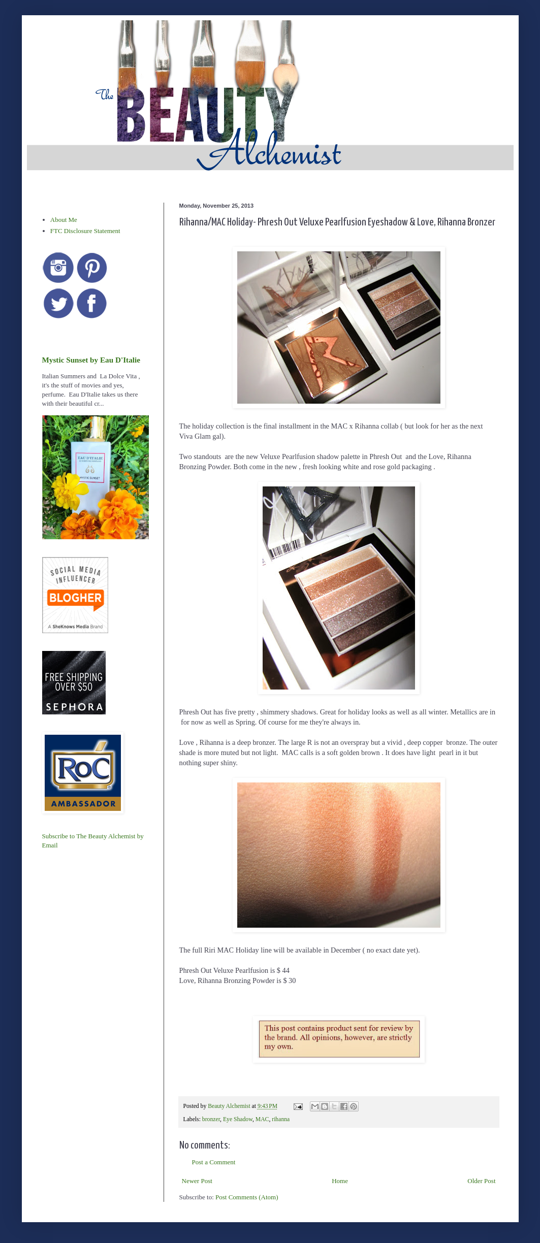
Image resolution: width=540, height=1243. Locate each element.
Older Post (481, 1181)
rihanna (281, 1119)
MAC (262, 1119)
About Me (63, 219)
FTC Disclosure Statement (85, 231)
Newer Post (197, 1181)
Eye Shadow (237, 1119)
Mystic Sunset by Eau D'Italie (91, 359)
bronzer (211, 1119)
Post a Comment (214, 1162)
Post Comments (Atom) (246, 1197)
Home (340, 1181)
